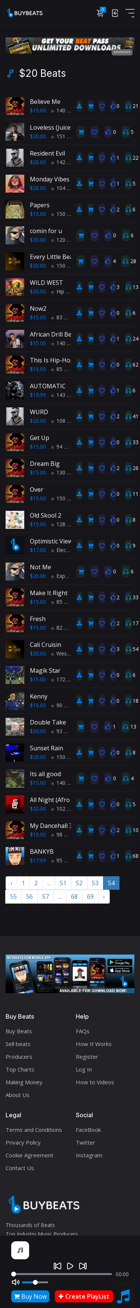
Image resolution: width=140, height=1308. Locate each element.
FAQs (83, 1031)
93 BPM (63, 731)
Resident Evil (47, 153)
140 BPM (65, 110)
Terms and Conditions (34, 1129)
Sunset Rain (46, 748)
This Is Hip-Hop (52, 360)
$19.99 (38, 394)
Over (36, 489)
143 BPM (65, 394)
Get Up (39, 438)
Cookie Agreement (29, 1155)
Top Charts (20, 1069)
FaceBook (88, 1129)
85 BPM (63, 369)
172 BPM (65, 679)
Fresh (38, 619)
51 (63, 883)
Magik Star (45, 670)
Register (87, 1056)
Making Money (24, 1082)
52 (79, 883)
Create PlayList (84, 1296)
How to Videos (95, 1082)
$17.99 (38, 860)
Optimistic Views (52, 541)
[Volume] (35, 1282)
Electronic (65, 550)
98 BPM (63, 834)
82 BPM (63, 627)
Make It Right (49, 593)
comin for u (46, 231)
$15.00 (38, 110)
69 (90, 896)
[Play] (70, 1266)
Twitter (85, 1142)
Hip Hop (63, 291)
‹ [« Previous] (11, 883)
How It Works (94, 1044)
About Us (17, 1094)
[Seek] (61, 1274)
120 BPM (65, 239)
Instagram (89, 1155)
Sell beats (18, 1044)
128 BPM (65, 524)
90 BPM (63, 705)
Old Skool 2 (45, 515)
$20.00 (38, 136)
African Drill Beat (53, 334)
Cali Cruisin (45, 645)
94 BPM (63, 446)
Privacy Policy (23, 1142)
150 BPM (65, 213)
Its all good (45, 774)
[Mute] (15, 1282)
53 (95, 883)
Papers (40, 205)
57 (45, 896)
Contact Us (20, 1168)
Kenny (38, 696)
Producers (19, 1056)
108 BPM (65, 420)
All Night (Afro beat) (58, 800)
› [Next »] (104, 896)
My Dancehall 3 (51, 826)
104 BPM (65, 188)
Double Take (48, 722)
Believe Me (45, 101)
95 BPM (63, 860)
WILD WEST (46, 282)
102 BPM (65, 808)
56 (29, 896)
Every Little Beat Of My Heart (70, 257)
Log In (84, 1069)
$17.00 (38, 550)
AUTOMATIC (48, 386)
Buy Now (30, 1296)
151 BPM (65, 136)
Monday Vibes (49, 179)
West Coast (67, 653)
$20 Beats (42, 73)
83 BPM (63, 317)
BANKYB (42, 851)
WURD (39, 412)
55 (13, 896)
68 (74, 896)
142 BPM (65, 162)
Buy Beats (19, 1031)
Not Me (40, 567)
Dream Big (45, 463)
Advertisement (122, 52)
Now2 (38, 308)
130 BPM (65, 472)
